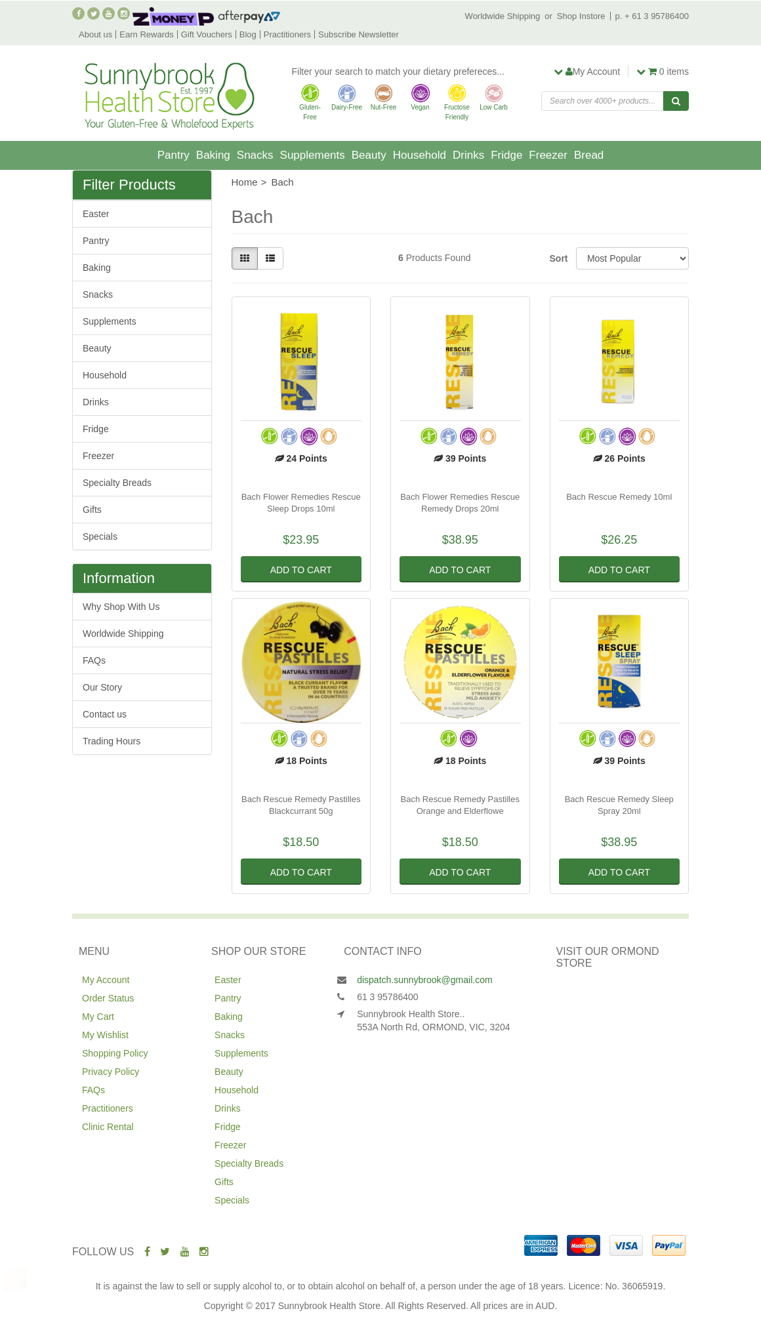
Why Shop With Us (121, 606)
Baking (213, 155)
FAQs (94, 660)
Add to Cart (301, 570)
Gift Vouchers (206, 34)
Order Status (108, 998)
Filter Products (129, 185)
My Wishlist (105, 1035)
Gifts (92, 509)
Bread (589, 155)
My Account (105, 980)
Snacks (255, 155)
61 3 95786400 (387, 997)
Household (419, 155)
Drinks (468, 155)
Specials (100, 536)
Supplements (312, 155)
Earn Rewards (146, 34)
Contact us (105, 714)
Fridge (506, 155)
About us (95, 34)
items (662, 71)
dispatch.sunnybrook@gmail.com (424, 980)
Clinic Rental (108, 1126)
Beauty (369, 155)
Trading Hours (111, 741)
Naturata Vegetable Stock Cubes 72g (117, 1280)
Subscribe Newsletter (358, 34)
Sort (558, 258)
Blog (248, 34)
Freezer (548, 155)
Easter (96, 214)
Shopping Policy (115, 1053)
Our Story (102, 687)
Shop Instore (581, 16)
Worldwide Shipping (503, 16)
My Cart (98, 1016)
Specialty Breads (117, 482)
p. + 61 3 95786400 (652, 16)
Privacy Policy (110, 1071)
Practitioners (287, 34)
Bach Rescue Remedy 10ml (619, 497)
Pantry (173, 155)
